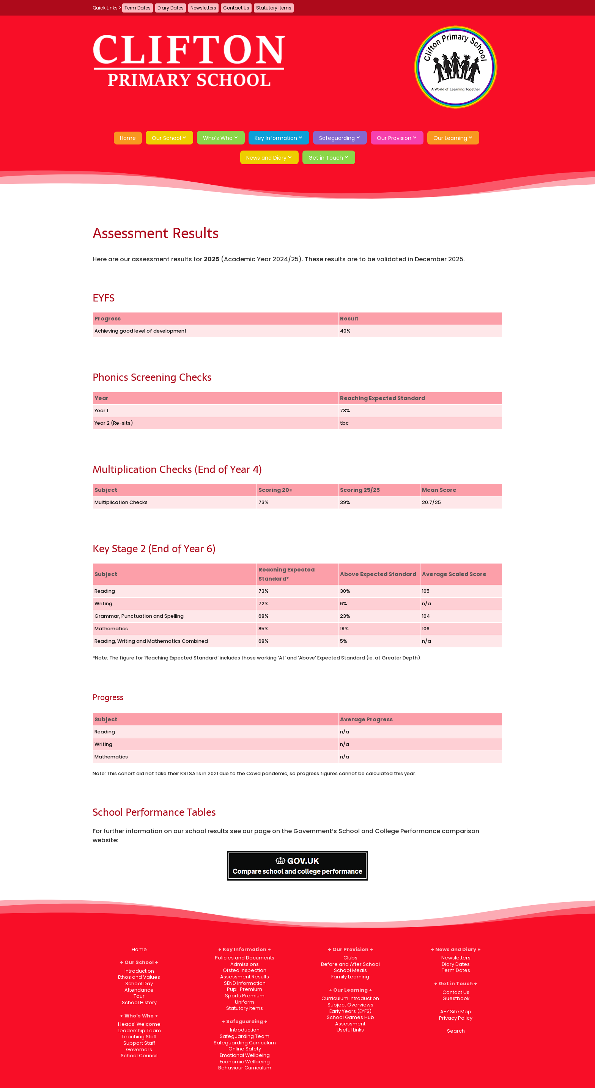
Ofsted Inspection (244, 970)
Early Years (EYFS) (350, 1011)
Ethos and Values (139, 977)
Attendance (139, 990)
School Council (139, 1055)
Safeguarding (337, 138)
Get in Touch (326, 158)
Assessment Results (244, 976)
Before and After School (350, 964)
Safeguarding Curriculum (245, 1042)
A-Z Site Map (455, 1011)
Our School (166, 138)
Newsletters (203, 8)
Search (456, 1031)
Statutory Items (273, 8)
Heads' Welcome (139, 1024)
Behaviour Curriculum (244, 1067)
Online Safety (244, 1049)
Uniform (244, 1002)
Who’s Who (218, 138)
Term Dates (137, 8)
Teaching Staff (139, 1036)
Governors (139, 1049)
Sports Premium (244, 995)
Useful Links (350, 1030)
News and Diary (266, 158)
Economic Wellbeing (245, 1061)
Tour (139, 996)
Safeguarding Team (244, 1036)
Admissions (244, 964)
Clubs (350, 958)
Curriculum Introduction (350, 998)
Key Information (276, 138)
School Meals (350, 970)
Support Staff (139, 1043)
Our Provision (394, 138)
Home (128, 138)
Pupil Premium (244, 989)
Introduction (139, 971)
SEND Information (245, 983)
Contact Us (236, 8)
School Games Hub (350, 1017)
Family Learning (350, 976)
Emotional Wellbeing (245, 1055)
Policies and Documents (244, 958)
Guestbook (455, 998)
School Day (139, 983)
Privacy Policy (455, 1018)
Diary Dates (170, 8)
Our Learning (450, 138)
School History (139, 1002)
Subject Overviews (350, 1005)
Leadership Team (139, 1030)
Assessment (350, 1023)
